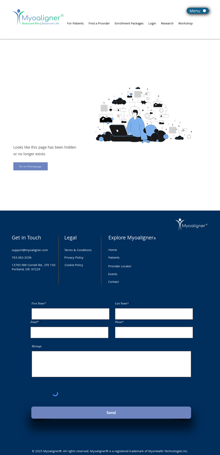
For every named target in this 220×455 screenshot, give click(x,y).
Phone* (119, 322)
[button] (152, 21)
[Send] (111, 413)
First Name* (39, 303)
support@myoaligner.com (30, 250)
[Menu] (198, 11)
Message (37, 346)
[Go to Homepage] (30, 166)
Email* (35, 322)
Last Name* (122, 303)
